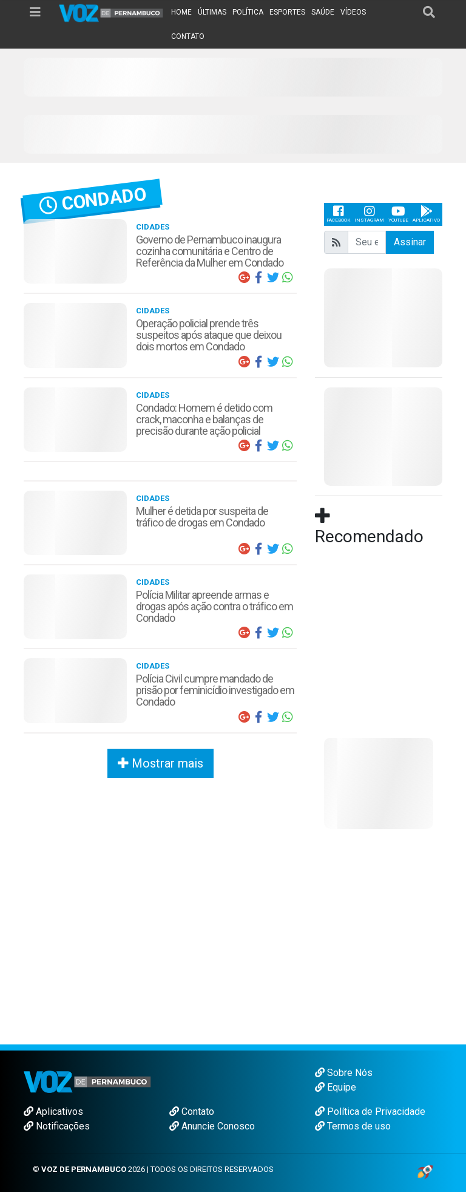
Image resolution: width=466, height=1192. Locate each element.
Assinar (410, 242)
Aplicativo (426, 214)
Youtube (398, 214)
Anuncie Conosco (212, 1126)
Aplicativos (53, 1111)
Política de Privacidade (370, 1111)
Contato (191, 1111)
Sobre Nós (344, 1072)
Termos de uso (353, 1126)
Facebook (338, 214)
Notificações (57, 1126)
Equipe (335, 1087)
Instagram (369, 214)
